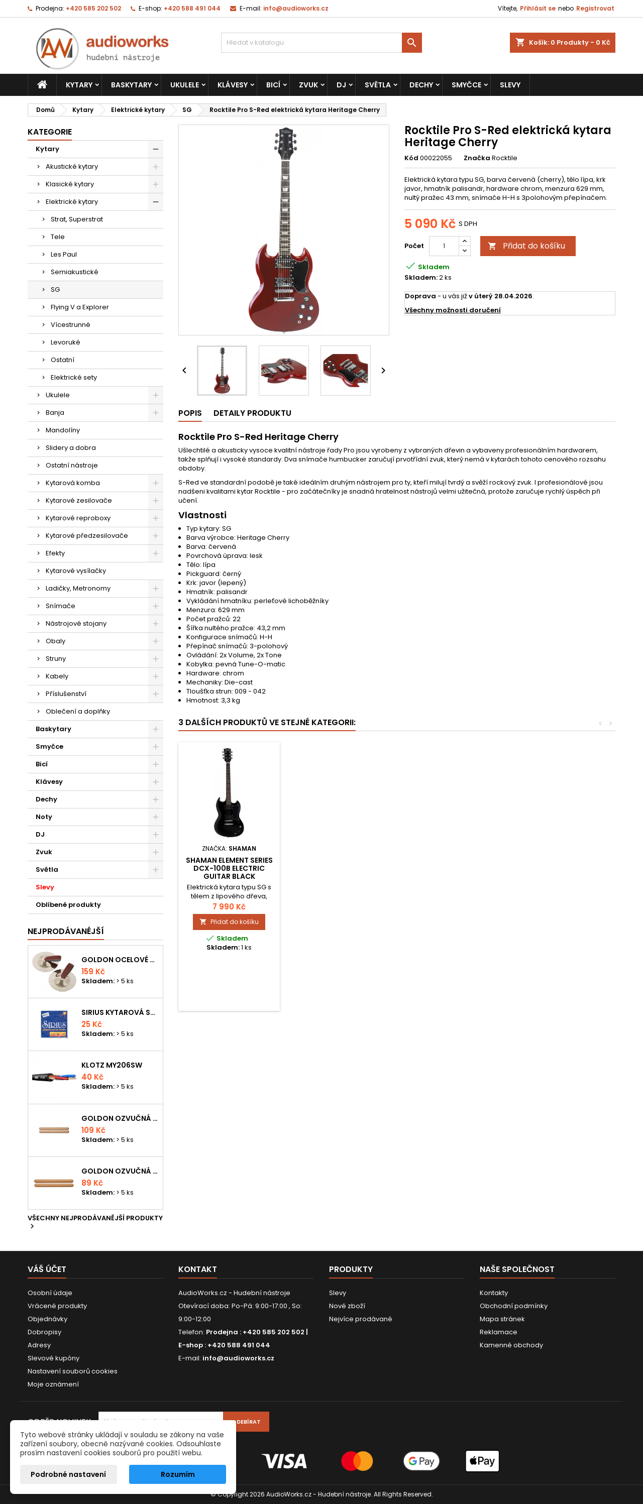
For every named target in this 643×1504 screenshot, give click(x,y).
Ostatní (62, 360)
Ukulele (184, 85)
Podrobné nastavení (68, 1474)
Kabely (57, 676)
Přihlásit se (538, 8)
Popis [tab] (190, 413)
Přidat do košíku (526, 246)
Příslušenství (66, 694)
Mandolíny (63, 430)
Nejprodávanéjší (66, 931)
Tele (58, 237)
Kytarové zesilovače (79, 500)
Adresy (39, 1345)
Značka (477, 158)
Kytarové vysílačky (76, 570)
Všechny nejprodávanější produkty (95, 1223)
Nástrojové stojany (76, 623)
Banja (55, 412)
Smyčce (466, 85)
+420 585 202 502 (93, 8)
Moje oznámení (53, 1384)
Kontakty (494, 1293)
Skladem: (421, 277)
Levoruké (65, 342)
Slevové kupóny (53, 1358)
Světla (378, 85)
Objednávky (47, 1319)
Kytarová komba (73, 483)
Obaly (55, 641)
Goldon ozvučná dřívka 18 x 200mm (120, 1118)
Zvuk (308, 85)
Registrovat (595, 8)
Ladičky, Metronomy (78, 588)
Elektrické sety (74, 377)
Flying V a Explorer (80, 307)
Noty (44, 817)
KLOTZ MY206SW (111, 1065)
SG (55, 289)
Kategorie (50, 132)
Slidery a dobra (71, 447)
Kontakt (197, 1269)
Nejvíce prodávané (360, 1319)
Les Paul (64, 254)
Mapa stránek (502, 1319)
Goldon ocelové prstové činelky (120, 960)
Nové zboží (347, 1306)
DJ (341, 85)
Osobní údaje (50, 1293)
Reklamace (498, 1332)
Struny (56, 658)
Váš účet (47, 1269)
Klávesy (233, 85)
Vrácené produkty (57, 1306)
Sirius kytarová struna (120, 1012)
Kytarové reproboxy (78, 518)
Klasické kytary (70, 184)
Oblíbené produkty (68, 904)
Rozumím (178, 1474)
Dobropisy (44, 1332)
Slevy (510, 85)
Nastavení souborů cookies (73, 1371)
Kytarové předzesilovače (87, 535)
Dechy (421, 85)
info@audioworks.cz (296, 8)
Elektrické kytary (72, 201)
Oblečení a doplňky (78, 711)
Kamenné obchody (511, 1345)
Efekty (55, 553)
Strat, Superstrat (77, 219)
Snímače (60, 606)
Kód (411, 158)
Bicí (273, 85)
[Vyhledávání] (321, 43)
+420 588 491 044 (192, 8)
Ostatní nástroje (72, 465)
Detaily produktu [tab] (252, 413)
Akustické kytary (72, 166)
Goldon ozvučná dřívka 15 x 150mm (120, 1171)
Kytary (79, 85)
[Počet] (444, 246)
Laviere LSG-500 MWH (229, 860)
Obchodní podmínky (514, 1306)
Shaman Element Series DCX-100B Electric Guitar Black (452, 868)
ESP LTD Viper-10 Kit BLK (340, 860)
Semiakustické (74, 272)
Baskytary (131, 85)
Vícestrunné (70, 324)
